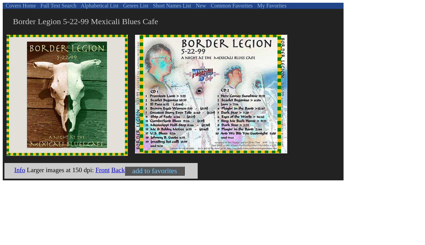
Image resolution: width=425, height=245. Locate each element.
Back (118, 170)
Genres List (135, 6)
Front (102, 170)
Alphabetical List (99, 6)
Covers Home (20, 6)
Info (19, 170)
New (200, 6)
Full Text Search (57, 6)
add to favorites (154, 171)
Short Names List (171, 6)
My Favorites (271, 6)
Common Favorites (231, 6)
